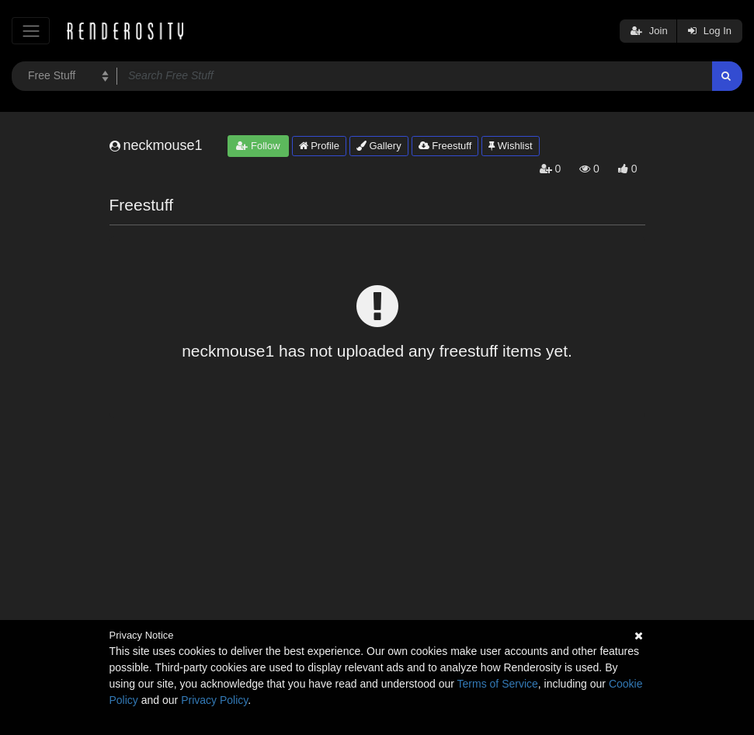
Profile (319, 146)
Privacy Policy (214, 700)
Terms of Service (497, 684)
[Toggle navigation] (31, 30)
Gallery (378, 146)
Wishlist (510, 146)
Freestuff (445, 146)
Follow (258, 146)
